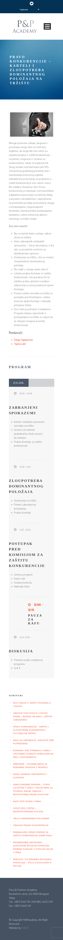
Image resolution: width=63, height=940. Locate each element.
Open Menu (47, 26)
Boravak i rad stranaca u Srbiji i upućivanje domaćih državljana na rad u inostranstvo (33, 753)
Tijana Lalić (20, 343)
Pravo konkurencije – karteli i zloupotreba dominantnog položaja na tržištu (31, 730)
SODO (25, 927)
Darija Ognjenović (23, 339)
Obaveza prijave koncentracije (31, 825)
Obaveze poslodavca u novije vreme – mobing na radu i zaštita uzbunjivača (32, 716)
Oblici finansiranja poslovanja (31, 818)
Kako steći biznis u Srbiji (27, 801)
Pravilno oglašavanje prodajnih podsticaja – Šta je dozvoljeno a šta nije (32, 862)
